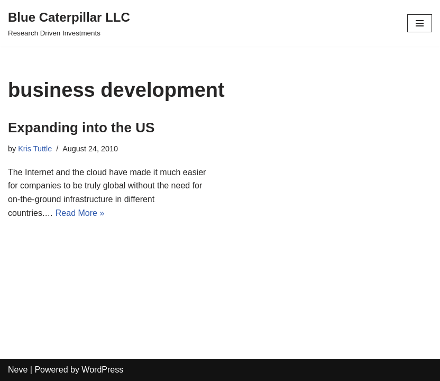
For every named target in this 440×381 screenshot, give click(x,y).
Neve (18, 369)
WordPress (102, 369)
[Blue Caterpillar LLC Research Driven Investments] (69, 23)
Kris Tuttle (35, 148)
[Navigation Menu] (419, 23)
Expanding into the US (81, 127)
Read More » (80, 212)
